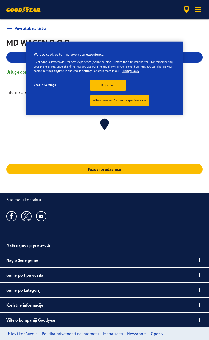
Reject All (108, 85)
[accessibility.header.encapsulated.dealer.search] (185, 9)
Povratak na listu (26, 28)
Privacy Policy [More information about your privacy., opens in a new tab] (130, 71)
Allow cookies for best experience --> (119, 100)
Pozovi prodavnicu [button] (105, 169)
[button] (198, 9)
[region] (104, 78)
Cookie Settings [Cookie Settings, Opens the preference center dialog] (45, 85)
